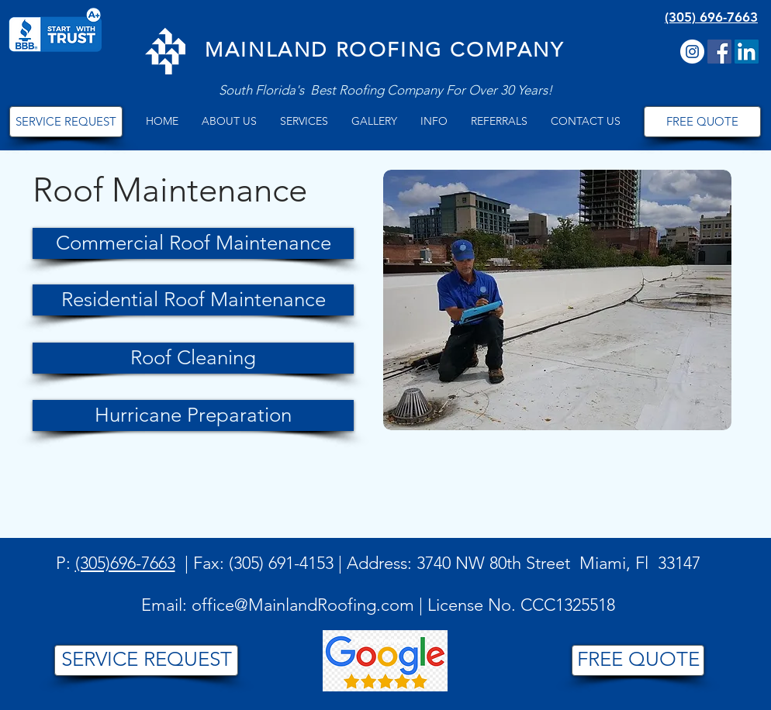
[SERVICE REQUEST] (66, 121)
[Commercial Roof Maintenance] (193, 243)
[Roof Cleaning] (193, 358)
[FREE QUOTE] (702, 121)
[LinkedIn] (747, 52)
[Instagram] (692, 52)
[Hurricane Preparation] (193, 415)
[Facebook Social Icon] (719, 52)
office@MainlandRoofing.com (303, 605)
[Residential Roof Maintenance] (193, 299)
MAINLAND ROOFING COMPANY (384, 50)
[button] (229, 121)
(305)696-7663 (125, 563)
